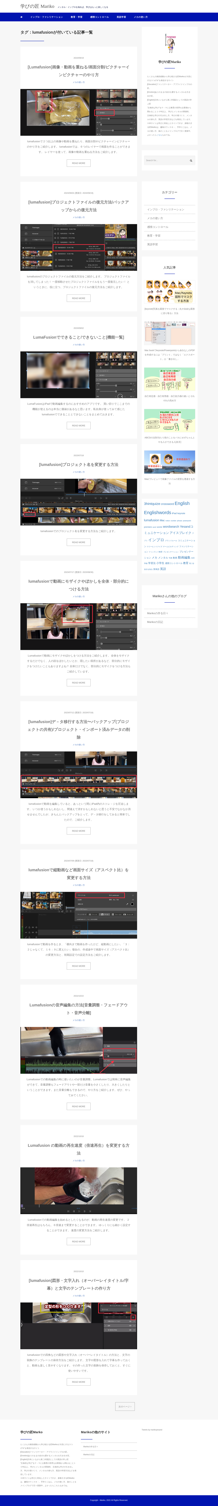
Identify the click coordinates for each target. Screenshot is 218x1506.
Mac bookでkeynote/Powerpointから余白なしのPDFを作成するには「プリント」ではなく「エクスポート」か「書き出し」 (170, 354)
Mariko (102, 1500)
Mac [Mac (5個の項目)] (162, 520)
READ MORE (78, 163)
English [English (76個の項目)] (182, 503)
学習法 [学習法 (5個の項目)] (152, 563)
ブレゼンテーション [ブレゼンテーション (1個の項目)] (171, 552)
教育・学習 (76, 17)
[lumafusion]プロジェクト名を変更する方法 (78, 464)
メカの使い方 (141, 17)
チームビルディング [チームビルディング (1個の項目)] (170, 546)
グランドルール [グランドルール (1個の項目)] (171, 541)
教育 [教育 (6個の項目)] (185, 563)
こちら (159, 135)
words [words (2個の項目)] (159, 527)
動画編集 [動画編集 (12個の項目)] (184, 557)
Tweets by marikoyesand (152, 1430)
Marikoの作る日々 (157, 613)
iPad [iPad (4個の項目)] (174, 513)
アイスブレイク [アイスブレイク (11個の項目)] (180, 533)
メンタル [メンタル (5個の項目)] (163, 557)
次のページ (125, 1406)
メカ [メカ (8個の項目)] (154, 557)
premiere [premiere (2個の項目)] (148, 527)
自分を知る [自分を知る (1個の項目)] (148, 569)
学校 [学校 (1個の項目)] (146, 563)
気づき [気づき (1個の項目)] (191, 563)
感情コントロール (99, 17)
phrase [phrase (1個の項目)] (179, 521)
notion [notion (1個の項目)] (167, 521)
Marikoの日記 (155, 622)
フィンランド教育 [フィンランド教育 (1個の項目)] (155, 552)
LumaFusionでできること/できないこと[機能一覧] (78, 337)
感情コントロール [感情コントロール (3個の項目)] (174, 563)
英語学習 (121, 17)
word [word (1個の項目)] (154, 527)
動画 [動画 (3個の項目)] (175, 557)
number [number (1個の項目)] (173, 521)
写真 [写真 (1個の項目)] (170, 558)
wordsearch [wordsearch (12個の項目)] (171, 526)
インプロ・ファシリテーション (46, 17)
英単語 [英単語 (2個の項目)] (156, 569)
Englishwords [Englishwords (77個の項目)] (157, 512)
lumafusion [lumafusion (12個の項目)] (151, 520)
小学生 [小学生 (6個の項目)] (160, 563)
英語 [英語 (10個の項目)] (163, 569)
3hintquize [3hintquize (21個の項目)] (152, 504)
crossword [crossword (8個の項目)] (167, 504)
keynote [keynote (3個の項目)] (181, 513)
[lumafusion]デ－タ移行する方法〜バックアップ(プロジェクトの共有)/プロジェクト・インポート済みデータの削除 (78, 729)
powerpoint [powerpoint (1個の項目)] (187, 521)
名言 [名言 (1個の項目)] (193, 558)
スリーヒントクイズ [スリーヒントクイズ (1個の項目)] (154, 546)
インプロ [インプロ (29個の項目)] (156, 540)
